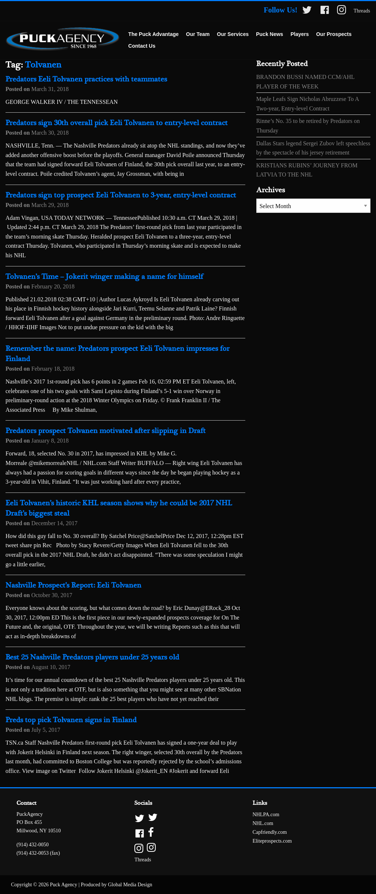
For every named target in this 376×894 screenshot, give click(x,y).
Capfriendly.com (270, 832)
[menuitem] (153, 34)
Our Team (198, 34)
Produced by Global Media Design (116, 884)
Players (299, 34)
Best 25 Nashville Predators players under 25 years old (92, 657)
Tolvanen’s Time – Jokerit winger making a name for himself (104, 277)
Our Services (233, 34)
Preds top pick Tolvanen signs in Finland (71, 720)
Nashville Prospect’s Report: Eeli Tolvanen (73, 585)
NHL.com (263, 823)
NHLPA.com (266, 814)
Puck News (269, 34)
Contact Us (141, 46)
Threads (362, 11)
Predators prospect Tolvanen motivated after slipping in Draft (106, 431)
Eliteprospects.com (272, 841)
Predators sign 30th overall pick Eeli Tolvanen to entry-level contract (117, 123)
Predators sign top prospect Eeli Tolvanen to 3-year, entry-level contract (121, 195)
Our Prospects (333, 34)
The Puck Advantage (153, 34)
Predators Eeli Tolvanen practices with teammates (86, 79)
